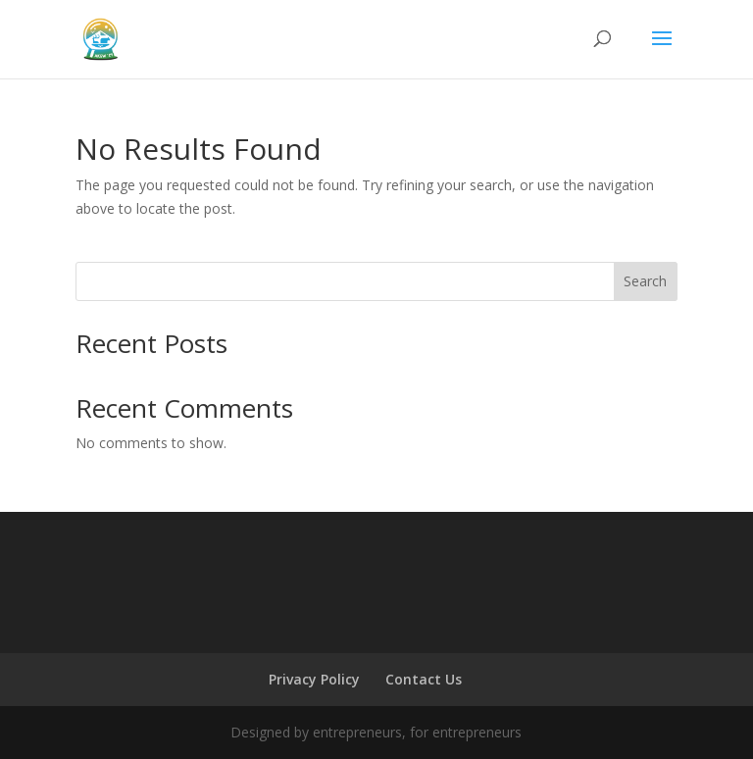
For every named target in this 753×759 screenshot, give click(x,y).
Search (645, 281)
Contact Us (423, 679)
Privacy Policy (314, 679)
